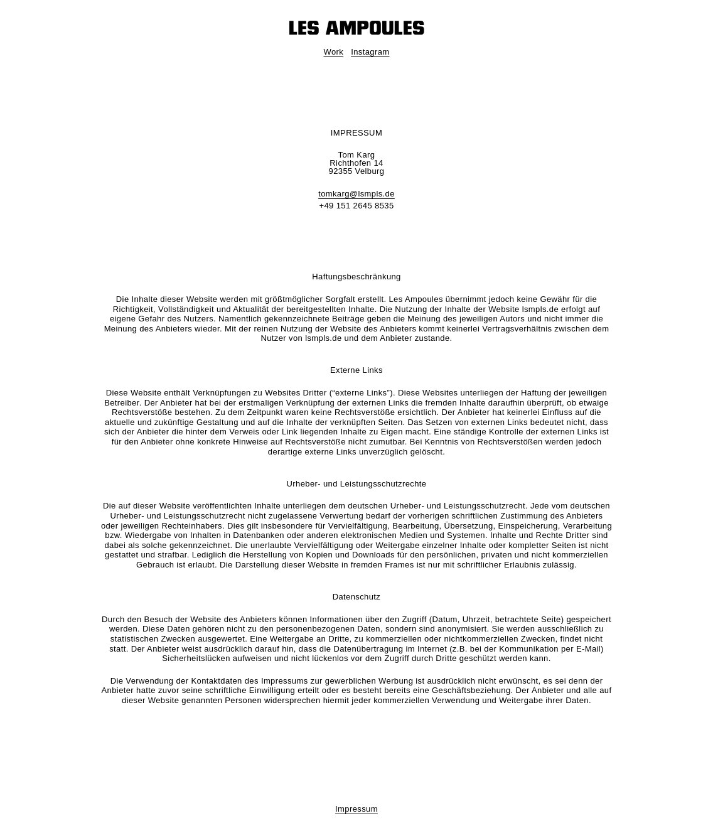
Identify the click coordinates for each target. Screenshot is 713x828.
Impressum (356, 809)
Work (334, 51)
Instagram (370, 51)
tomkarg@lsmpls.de (356, 193)
